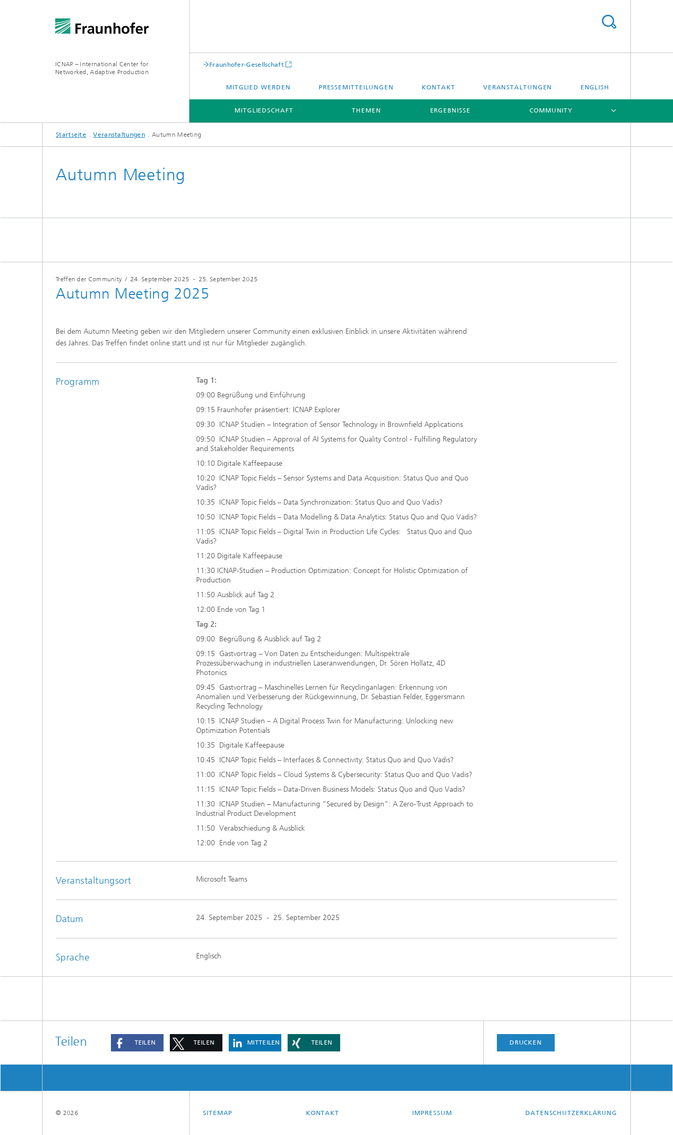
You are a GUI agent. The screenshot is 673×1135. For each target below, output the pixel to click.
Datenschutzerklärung (571, 1113)
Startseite (71, 134)
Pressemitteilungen (356, 87)
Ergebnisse (450, 110)
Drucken (525, 1042)
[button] (137, 1042)
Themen (366, 110)
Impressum (432, 1113)
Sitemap (217, 1113)
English (594, 87)
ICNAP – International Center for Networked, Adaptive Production (102, 68)
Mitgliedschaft (263, 110)
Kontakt (438, 87)
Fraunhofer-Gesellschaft (246, 64)
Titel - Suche (608, 21)
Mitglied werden (258, 87)
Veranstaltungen (518, 87)
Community (551, 110)
